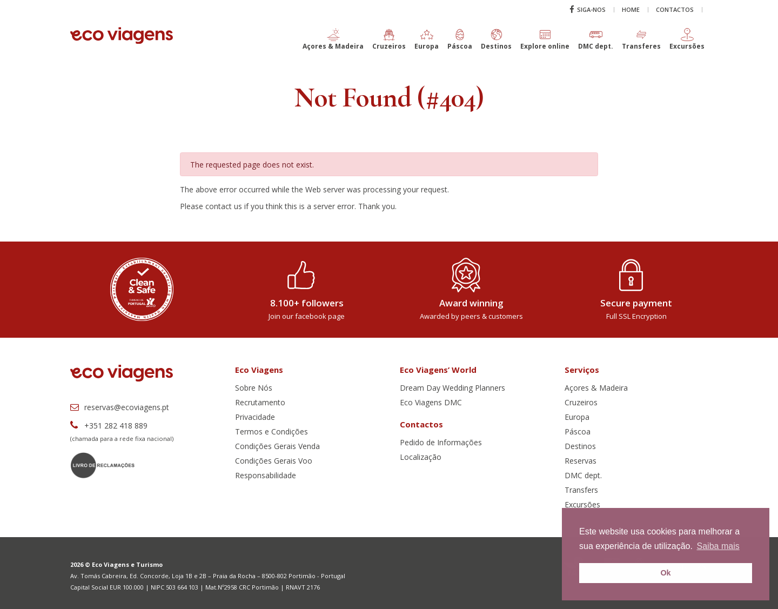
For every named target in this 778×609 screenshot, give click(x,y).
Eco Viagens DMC (431, 402)
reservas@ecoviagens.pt (119, 407)
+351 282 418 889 (108, 425)
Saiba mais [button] (718, 546)
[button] (333, 43)
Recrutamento (260, 402)
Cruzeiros (581, 402)
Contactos (675, 9)
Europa (577, 417)
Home (631, 9)
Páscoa (578, 431)
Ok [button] (665, 572)
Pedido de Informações (441, 442)
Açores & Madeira (596, 388)
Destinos (580, 446)
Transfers (581, 490)
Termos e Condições (271, 431)
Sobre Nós (253, 388)
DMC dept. (583, 475)
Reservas (580, 461)
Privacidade (255, 417)
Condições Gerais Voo (273, 461)
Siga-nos (587, 9)
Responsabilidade (265, 475)
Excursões (582, 504)
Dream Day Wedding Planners (452, 388)
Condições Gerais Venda (277, 446)
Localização (420, 457)
